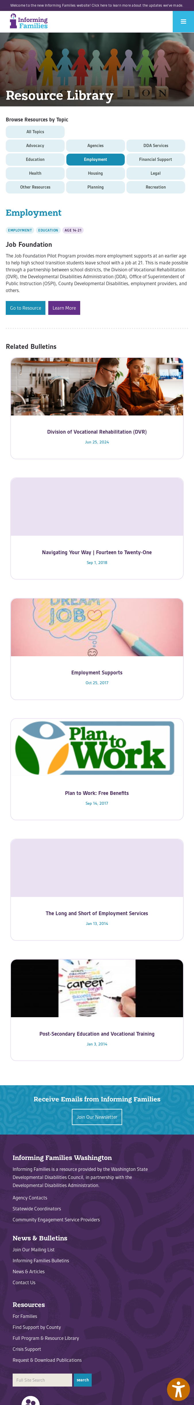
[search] (42, 1380)
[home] (27, 21)
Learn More (64, 308)
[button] (183, 21)
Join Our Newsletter (97, 1117)
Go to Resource (25, 308)
